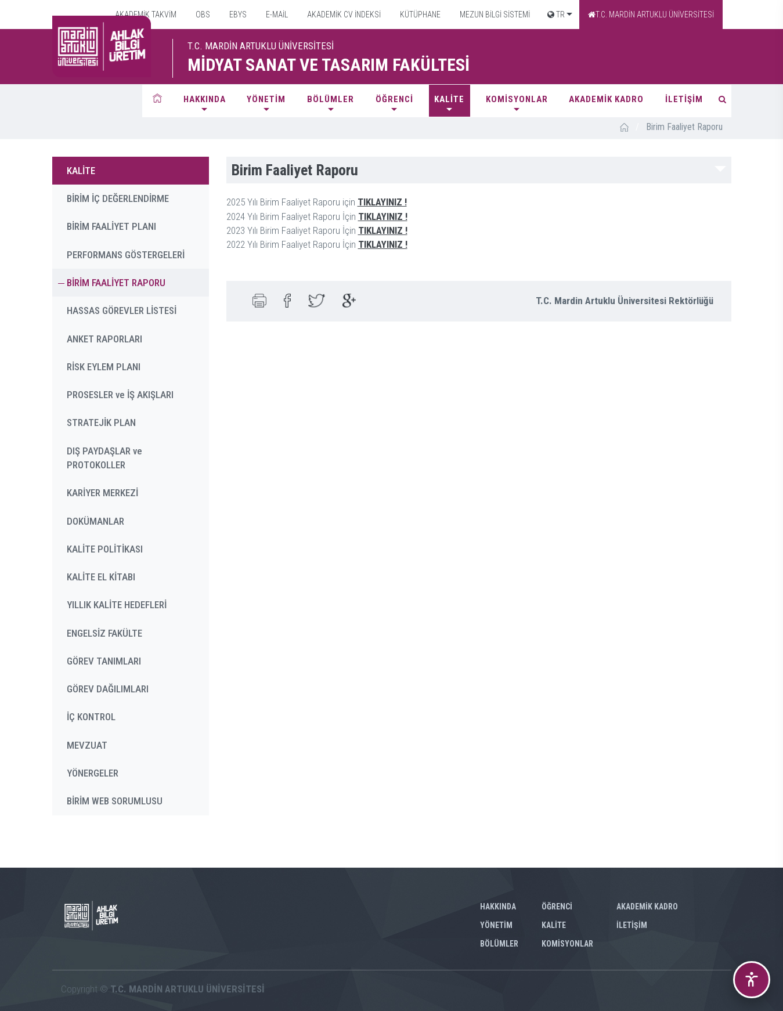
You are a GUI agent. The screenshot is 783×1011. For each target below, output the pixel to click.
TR (556, 14)
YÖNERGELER (92, 773)
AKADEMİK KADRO (606, 99)
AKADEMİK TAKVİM (144, 14)
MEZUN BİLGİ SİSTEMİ (494, 14)
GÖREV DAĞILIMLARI (108, 689)
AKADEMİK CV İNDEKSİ (343, 14)
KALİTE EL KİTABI (101, 577)
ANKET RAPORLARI (104, 339)
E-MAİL (276, 14)
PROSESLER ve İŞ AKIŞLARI (120, 394)
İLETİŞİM (684, 99)
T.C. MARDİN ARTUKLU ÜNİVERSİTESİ (651, 14)
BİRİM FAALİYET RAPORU (116, 282)
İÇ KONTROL (91, 717)
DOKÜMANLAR (95, 521)
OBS (202, 14)
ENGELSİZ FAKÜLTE (104, 633)
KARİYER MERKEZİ (102, 493)
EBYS (237, 14)
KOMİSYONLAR (517, 99)
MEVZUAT (87, 745)
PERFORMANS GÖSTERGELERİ (126, 255)
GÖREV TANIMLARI (104, 661)
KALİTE (449, 99)
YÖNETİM (266, 99)
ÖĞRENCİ (394, 99)
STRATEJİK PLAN (101, 422)
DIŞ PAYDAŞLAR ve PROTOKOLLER (104, 458)
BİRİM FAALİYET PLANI (111, 226)
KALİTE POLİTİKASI (105, 549)
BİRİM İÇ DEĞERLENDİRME (118, 198)
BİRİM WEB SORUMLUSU (115, 801)
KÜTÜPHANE (419, 14)
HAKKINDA (204, 99)
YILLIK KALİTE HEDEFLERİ (117, 605)
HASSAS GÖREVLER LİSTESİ (121, 310)
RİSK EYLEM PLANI (103, 367)
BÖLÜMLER (330, 99)
